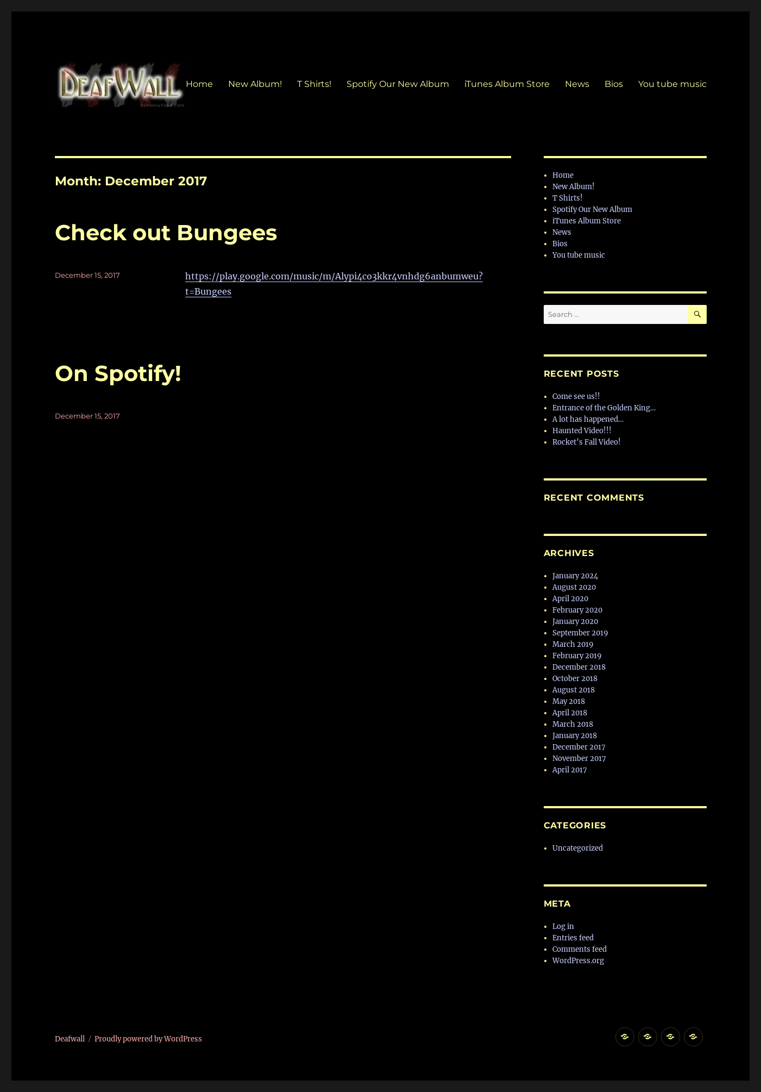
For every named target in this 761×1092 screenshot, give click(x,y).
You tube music (672, 84)
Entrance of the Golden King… (604, 408)
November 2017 (579, 758)
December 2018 (579, 667)
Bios (614, 84)
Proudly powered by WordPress (148, 1039)
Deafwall (70, 1039)
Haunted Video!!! (582, 430)
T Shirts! (314, 84)
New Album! (255, 84)
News (577, 84)
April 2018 (569, 712)
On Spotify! (118, 373)
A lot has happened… (588, 419)
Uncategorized (577, 848)
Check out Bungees (166, 232)
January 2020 (575, 621)
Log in (563, 926)
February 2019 (577, 655)
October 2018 (575, 678)
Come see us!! (576, 396)
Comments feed (579, 949)
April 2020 (570, 598)
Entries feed (573, 938)
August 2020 (574, 587)
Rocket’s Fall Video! (586, 442)
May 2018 (568, 701)
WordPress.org (578, 960)
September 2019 (580, 633)
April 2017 (569, 770)
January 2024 (575, 576)
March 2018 (572, 724)
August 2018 (573, 690)
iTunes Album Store (507, 84)
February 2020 (577, 610)
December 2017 (579, 747)
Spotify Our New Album (398, 84)
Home (199, 84)
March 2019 (573, 644)
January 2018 (574, 735)
